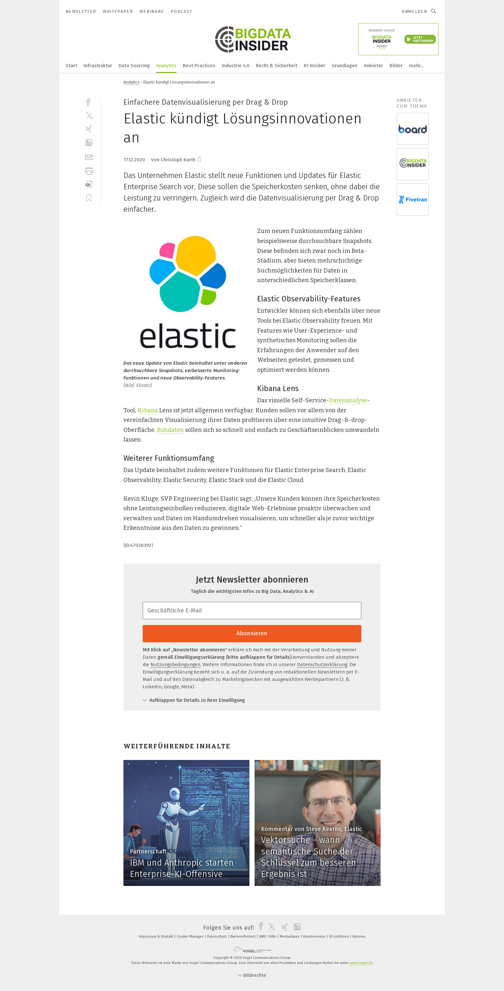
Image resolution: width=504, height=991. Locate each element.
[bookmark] (199, 160)
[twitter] (89, 115)
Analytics (166, 65)
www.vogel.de (361, 963)
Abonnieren (252, 633)
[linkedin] (89, 143)
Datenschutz (217, 936)
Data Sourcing (134, 65)
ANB (262, 936)
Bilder (396, 65)
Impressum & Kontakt (156, 936)
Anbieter (373, 65)
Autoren (358, 936)
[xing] (89, 129)
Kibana (148, 410)
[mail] (89, 157)
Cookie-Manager (190, 936)
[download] (89, 184)
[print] (89, 170)
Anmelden (414, 11)
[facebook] (89, 101)
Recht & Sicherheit (276, 65)
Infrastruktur (98, 65)
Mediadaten (290, 936)
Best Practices (199, 65)
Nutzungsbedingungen (175, 664)
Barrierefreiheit (243, 936)
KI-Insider (314, 65)
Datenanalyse (348, 400)
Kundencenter (315, 936)
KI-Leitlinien (339, 936)
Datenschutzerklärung (322, 664)
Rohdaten (170, 429)
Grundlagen (344, 65)
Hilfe (273, 936)
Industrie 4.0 (235, 65)
